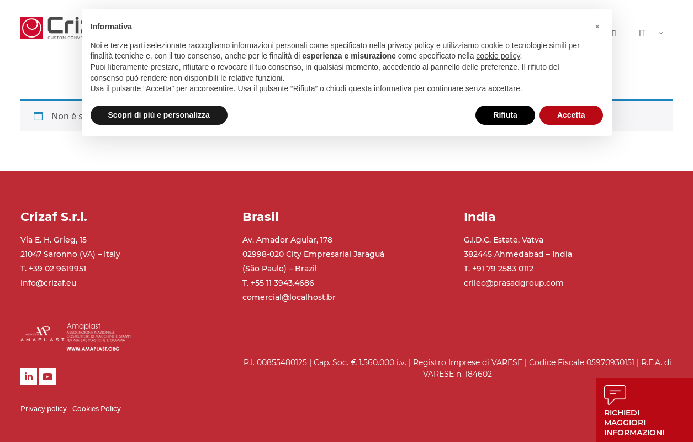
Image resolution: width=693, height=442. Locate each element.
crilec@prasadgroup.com (514, 283)
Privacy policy (43, 408)
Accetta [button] (571, 114)
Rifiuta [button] (505, 114)
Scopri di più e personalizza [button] (159, 114)
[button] (597, 26)
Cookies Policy (96, 408)
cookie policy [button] (498, 55)
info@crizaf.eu (48, 283)
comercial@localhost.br (289, 297)
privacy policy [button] (411, 45)
